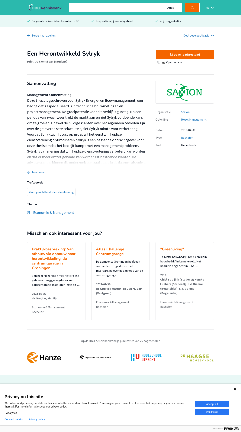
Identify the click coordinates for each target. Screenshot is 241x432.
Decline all (212, 411)
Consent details (14, 419)
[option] (120, 357)
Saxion (185, 112)
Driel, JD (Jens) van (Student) (47, 61)
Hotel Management (194, 119)
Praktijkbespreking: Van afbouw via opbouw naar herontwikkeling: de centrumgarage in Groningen (54, 259)
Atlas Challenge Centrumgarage (110, 251)
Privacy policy (37, 419)
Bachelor (187, 137)
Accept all (212, 404)
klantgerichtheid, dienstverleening (51, 192)
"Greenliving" (172, 249)
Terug (44, 35)
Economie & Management (48, 307)
